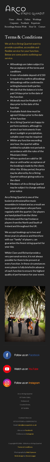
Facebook (29, 430)
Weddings (37, 19)
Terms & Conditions (25, 447)
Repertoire (35, 23)
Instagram (30, 434)
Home (11, 19)
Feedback (25, 23)
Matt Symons (31, 452)
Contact (41, 26)
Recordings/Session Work (16, 26)
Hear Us (32, 26)
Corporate (14, 23)
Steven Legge (31, 456)
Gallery (27, 19)
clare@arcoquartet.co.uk (27, 425)
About (19, 19)
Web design (19, 456)
